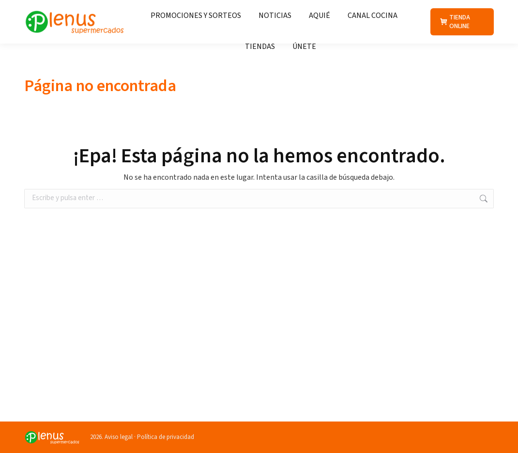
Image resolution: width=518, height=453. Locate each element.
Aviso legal (119, 437)
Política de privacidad (165, 437)
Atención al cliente (338, 8)
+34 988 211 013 (415, 8)
